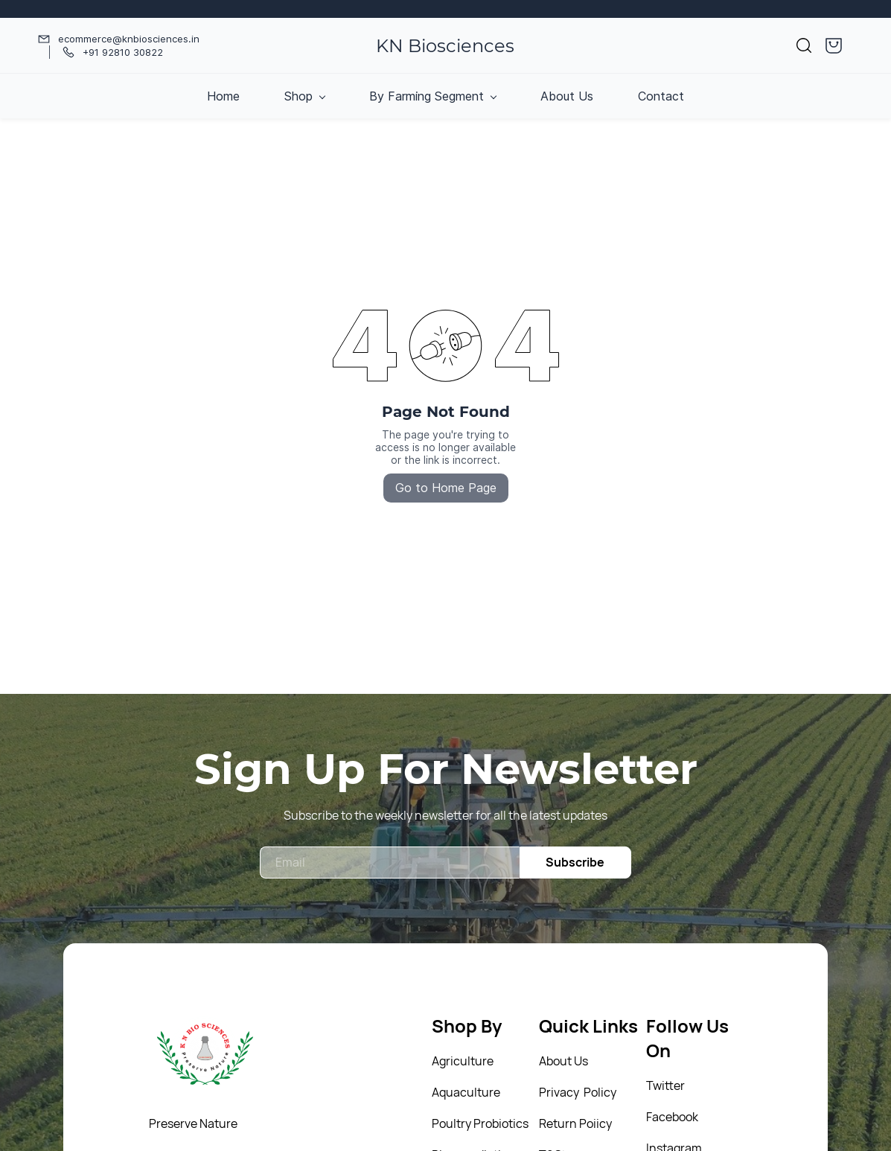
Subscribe (575, 862)
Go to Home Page (445, 487)
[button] (804, 45)
